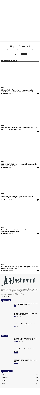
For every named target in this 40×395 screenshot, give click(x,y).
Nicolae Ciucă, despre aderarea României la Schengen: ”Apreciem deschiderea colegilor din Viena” (25, 360)
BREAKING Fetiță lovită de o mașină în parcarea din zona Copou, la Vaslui (25, 314)
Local (3, 87)
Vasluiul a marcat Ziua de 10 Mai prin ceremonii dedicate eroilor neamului (17, 231)
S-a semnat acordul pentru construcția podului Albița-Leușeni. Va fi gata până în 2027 (25, 339)
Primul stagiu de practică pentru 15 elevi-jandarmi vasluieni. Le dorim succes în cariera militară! (25, 350)
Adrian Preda (4, 199)
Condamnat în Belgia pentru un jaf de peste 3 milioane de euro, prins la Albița (17, 197)
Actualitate (16, 341)
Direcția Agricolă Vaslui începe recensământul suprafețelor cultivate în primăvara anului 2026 (17, 91)
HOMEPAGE (24, 54)
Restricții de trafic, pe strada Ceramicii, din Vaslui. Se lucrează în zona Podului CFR (19, 128)
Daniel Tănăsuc (4, 93)
